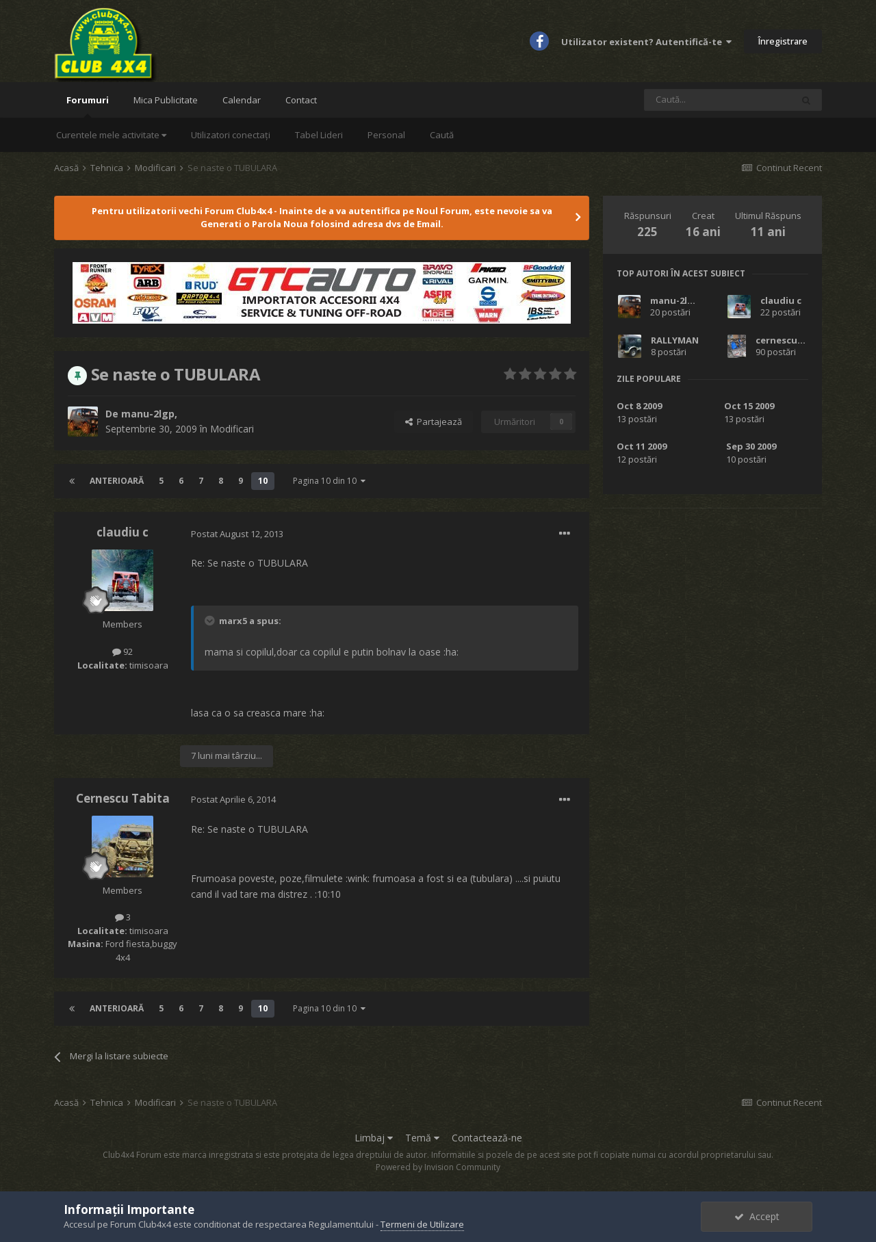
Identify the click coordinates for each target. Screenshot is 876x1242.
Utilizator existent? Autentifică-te (646, 42)
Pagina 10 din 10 (329, 481)
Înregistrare (783, 41)
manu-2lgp (148, 413)
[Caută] (718, 100)
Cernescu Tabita (123, 798)
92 (122, 651)
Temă (422, 1137)
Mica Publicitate (165, 100)
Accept (757, 1216)
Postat (237, 534)
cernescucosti (788, 340)
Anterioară (117, 481)
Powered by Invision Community (438, 1167)
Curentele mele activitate (111, 135)
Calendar (241, 100)
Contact (301, 100)
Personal (386, 135)
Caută (442, 135)
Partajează (433, 421)
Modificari (232, 428)
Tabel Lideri (319, 135)
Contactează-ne (487, 1137)
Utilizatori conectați (230, 135)
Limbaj (374, 1137)
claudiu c (122, 532)
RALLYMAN (675, 340)
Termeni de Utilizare (422, 1224)
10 (263, 481)
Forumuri (87, 106)
